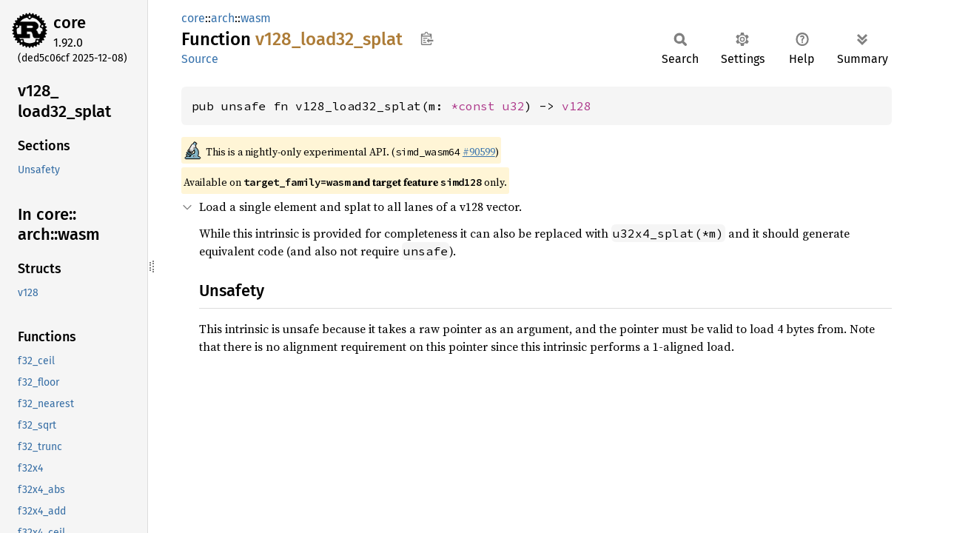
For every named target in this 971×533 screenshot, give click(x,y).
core (69, 23)
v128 (576, 105)
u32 (514, 105)
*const (477, 105)
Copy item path (426, 38)
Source (199, 59)
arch (223, 18)
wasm (256, 18)
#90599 (479, 151)
